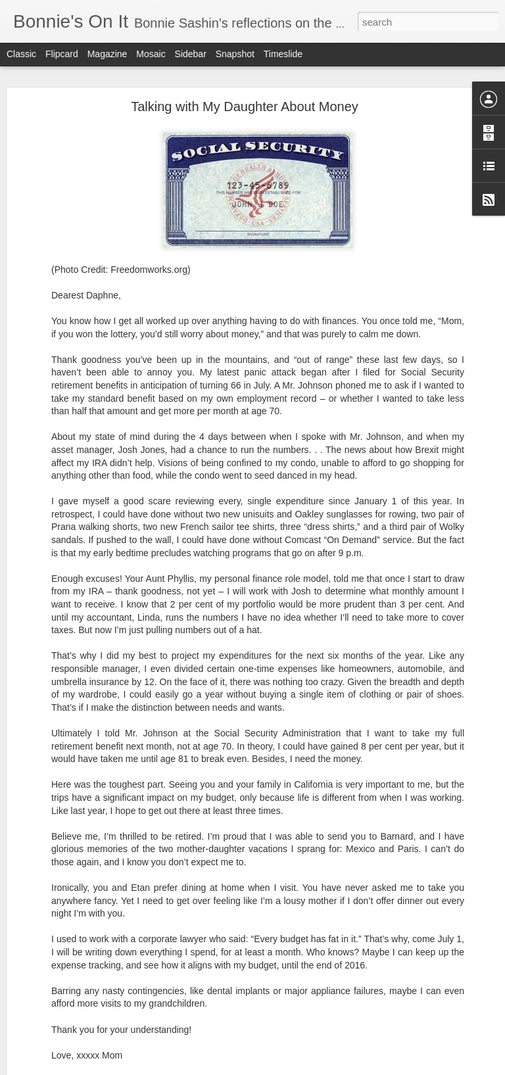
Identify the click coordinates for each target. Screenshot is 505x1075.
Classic (21, 54)
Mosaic (150, 54)
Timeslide (283, 54)
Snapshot (235, 54)
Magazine (107, 54)
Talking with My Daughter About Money (244, 105)
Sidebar (190, 54)
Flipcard (61, 54)
